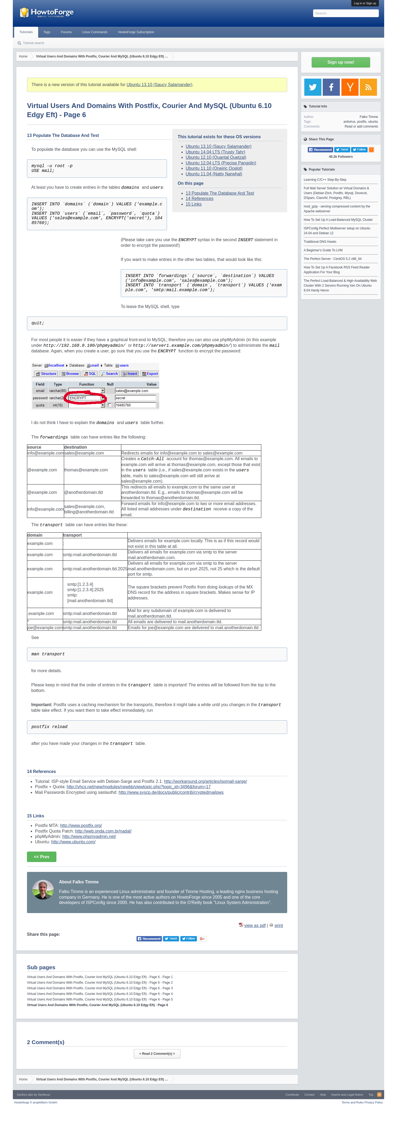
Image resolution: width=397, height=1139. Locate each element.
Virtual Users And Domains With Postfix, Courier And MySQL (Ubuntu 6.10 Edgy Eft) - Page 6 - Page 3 (100, 988)
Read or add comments (361, 126)
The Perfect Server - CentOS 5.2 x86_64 (333, 259)
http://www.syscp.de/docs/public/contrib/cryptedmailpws (171, 792)
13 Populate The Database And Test (220, 193)
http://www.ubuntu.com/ (73, 842)
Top (370, 1094)
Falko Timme (369, 117)
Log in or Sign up (365, 3)
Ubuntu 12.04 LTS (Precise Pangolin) (221, 163)
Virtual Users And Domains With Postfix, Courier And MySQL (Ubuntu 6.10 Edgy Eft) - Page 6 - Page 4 (100, 994)
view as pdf (255, 925)
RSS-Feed (379, 1094)
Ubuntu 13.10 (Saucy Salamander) (159, 84)
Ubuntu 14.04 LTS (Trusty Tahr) (215, 152)
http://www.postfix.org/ (81, 825)
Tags (47, 32)
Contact (309, 1094)
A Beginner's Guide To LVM (323, 250)
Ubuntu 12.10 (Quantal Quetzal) (216, 157)
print (279, 925)
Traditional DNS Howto (320, 242)
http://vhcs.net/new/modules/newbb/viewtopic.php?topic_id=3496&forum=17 (139, 786)
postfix (362, 122)
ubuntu (373, 122)
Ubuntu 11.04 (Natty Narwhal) (214, 174)
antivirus (350, 122)
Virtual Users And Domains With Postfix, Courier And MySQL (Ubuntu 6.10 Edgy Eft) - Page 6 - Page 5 (100, 999)
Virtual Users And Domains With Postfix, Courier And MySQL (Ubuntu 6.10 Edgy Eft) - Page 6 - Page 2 (100, 982)
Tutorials (26, 32)
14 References (199, 198)
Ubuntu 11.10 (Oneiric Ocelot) (214, 168)
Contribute (292, 1094)
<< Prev (41, 857)
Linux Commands (95, 32)
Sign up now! (341, 62)
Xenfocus (44, 1094)
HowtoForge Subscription (136, 32)
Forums (66, 32)
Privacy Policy (374, 1102)
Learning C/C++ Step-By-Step (325, 180)
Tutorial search (33, 43)
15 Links (194, 204)
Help (323, 1094)
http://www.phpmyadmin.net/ (89, 836)
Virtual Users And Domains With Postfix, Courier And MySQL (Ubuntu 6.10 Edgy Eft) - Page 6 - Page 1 (100, 977)
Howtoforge (36, 1102)
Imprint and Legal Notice (347, 1094)
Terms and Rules (353, 1102)
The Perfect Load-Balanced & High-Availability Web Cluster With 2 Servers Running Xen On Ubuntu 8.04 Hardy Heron (340, 285)
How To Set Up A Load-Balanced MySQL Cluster (338, 220)
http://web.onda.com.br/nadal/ (103, 831)
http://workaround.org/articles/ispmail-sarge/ (205, 781)
